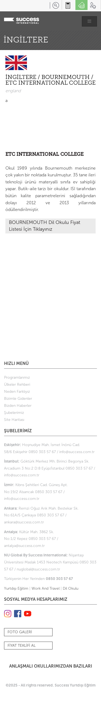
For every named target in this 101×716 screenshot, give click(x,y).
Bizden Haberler (18, 405)
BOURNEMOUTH (66, 77)
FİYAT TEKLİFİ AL (22, 645)
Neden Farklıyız (17, 391)
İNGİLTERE (21, 77)
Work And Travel (46, 588)
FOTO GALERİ (20, 632)
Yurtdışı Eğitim (16, 588)
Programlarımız (17, 377)
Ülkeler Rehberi (17, 384)
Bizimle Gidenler (18, 398)
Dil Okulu (70, 588)
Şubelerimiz (14, 412)
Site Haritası (14, 419)
